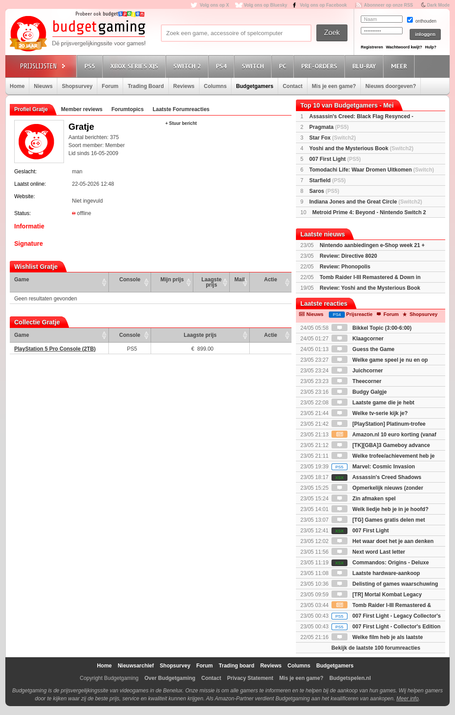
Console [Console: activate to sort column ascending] (130, 279)
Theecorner (356, 381)
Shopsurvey (77, 86)
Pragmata (329, 127)
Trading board (236, 666)
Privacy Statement (250, 678)
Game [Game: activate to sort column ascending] (21, 279)
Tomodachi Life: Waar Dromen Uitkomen (371, 170)
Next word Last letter (368, 552)
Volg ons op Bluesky (265, 5)
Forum (110, 86)
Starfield (327, 180)
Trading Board (146, 86)
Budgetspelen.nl (350, 678)
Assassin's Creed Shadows (376, 477)
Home (17, 86)
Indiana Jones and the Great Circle (365, 202)
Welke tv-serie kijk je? (369, 413)
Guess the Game (363, 349)
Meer (400, 66)
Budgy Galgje (359, 392)
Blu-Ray (365, 66)
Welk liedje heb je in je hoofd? (379, 509)
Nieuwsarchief (136, 666)
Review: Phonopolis (344, 267)
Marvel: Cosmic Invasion (373, 466)
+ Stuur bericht (181, 123)
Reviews (184, 86)
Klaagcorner (357, 339)
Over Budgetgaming (170, 678)
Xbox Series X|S (135, 66)
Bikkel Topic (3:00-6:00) (371, 328)
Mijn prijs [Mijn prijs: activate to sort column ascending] (172, 279)
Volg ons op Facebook (323, 5)
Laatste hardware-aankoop (375, 573)
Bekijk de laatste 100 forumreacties (375, 648)
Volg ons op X (214, 5)
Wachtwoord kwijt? (404, 47)
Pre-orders (320, 66)
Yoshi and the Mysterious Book (361, 148)
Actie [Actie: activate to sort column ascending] (270, 279)
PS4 (222, 66)
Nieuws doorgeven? (390, 86)
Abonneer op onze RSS (388, 5)
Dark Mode (438, 5)
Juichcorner (357, 370)
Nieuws (43, 86)
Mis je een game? (334, 86)
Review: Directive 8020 (348, 256)
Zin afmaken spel (363, 498)
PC (284, 66)
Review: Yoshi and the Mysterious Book (369, 288)
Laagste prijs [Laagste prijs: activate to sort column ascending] (211, 282)
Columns (215, 86)
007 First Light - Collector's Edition (386, 626)
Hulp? (430, 47)
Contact (293, 86)
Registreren (372, 47)
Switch (254, 66)
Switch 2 (188, 66)
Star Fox (332, 138)
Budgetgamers (254, 86)
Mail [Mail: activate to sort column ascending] (240, 279)
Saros (324, 191)
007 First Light (335, 159)
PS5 (91, 66)
